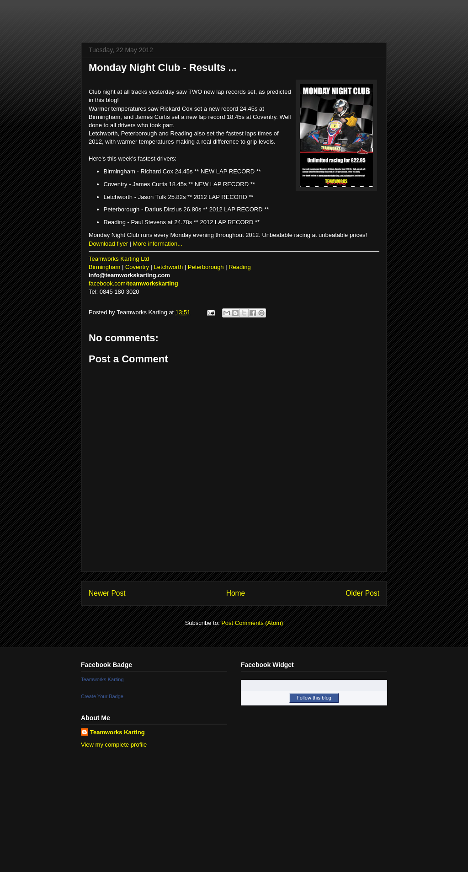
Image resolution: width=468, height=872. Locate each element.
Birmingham (104, 267)
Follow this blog (314, 697)
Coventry (137, 267)
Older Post (362, 593)
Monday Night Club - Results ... (163, 67)
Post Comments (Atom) (252, 622)
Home (235, 593)
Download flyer (108, 243)
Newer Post (107, 593)
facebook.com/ (133, 283)
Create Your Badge (102, 696)
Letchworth (168, 267)
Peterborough (206, 267)
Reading (239, 267)
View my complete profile (114, 744)
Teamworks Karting (102, 679)
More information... (157, 243)
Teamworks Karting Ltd (119, 258)
